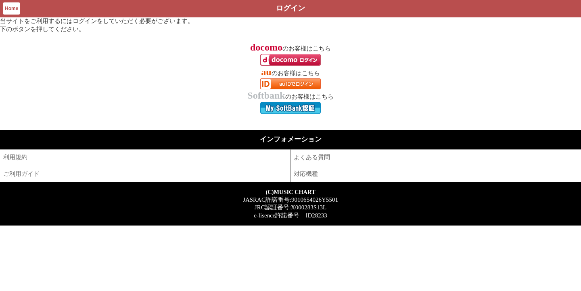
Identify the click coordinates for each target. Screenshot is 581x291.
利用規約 (15, 157)
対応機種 (306, 174)
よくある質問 (312, 157)
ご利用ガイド (21, 174)
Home (11, 8)
